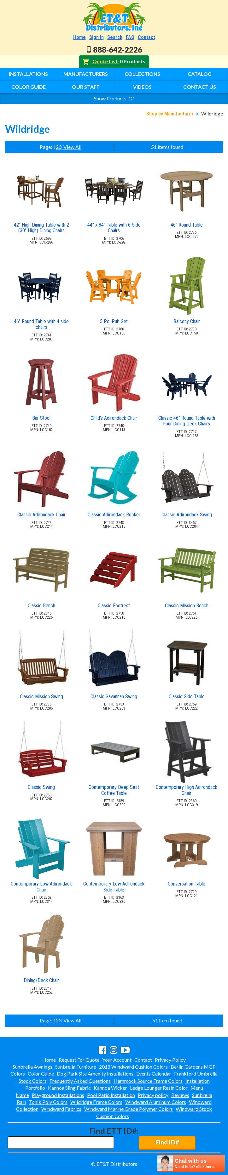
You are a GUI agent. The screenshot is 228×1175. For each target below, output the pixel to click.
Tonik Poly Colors (48, 1102)
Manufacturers (85, 74)
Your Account (117, 1060)
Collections (142, 74)
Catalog (200, 74)
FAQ (130, 37)
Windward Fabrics (61, 1109)
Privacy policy (153, 1095)
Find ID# (167, 1142)
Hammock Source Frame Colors (148, 1081)
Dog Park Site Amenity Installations (95, 1074)
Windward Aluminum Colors (155, 1102)
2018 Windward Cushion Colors (133, 1067)
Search (114, 37)
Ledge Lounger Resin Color (159, 1088)
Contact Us (199, 87)
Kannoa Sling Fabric (69, 1088)
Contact (146, 37)
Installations (28, 74)
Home (79, 37)
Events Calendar (153, 1074)
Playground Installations (58, 1095)
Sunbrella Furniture (75, 1067)
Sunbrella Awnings (32, 1067)
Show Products (114, 98)
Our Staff (85, 87)
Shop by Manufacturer (170, 114)
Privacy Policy (170, 1060)
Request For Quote (79, 1060)
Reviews (180, 1095)
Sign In (96, 37)
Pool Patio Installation (111, 1095)
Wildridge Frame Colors (96, 1102)
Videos (142, 87)
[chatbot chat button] (191, 1163)
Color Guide (28, 87)
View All (71, 147)
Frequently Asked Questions (80, 1081)
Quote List (105, 61)
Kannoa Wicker (110, 1088)
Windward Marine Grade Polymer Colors (128, 1109)
